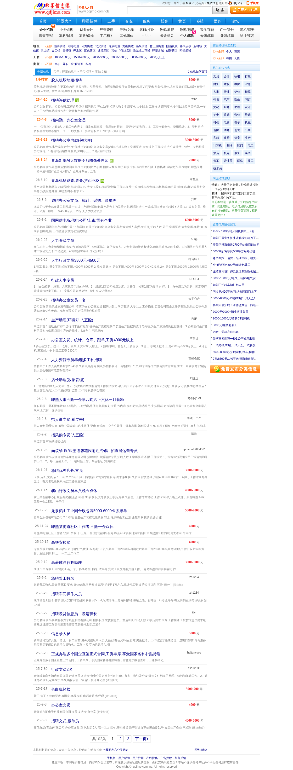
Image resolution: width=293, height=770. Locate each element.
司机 (216, 122)
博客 (164, 21)
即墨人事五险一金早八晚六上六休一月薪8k (87, 400)
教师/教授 (167, 30)
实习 (88, 64)
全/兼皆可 (77, 64)
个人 (229, 51)
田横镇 (66, 50)
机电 (227, 153)
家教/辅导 (66, 36)
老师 (216, 130)
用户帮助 (124, 758)
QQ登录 (238, 3)
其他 (114, 50)
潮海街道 (73, 46)
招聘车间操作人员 (66, 594)
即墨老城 (185, 50)
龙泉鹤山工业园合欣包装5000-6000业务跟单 (89, 511)
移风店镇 (185, 46)
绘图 (248, 153)
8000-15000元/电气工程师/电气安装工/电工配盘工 (244, 278)
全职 (57, 64)
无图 (237, 58)
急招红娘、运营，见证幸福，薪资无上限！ (240, 258)
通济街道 (60, 46)
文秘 (216, 107)
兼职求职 (227, 36)
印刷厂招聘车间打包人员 (228, 285)
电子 (237, 122)
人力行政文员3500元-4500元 (75, 260)
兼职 (65, 64)
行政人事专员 (62, 280)
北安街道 (101, 46)
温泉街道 (141, 46)
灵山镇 (45, 50)
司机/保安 (247, 30)
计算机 (217, 145)
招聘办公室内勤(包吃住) (71, 140)
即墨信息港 (69, 71)
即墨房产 (64, 21)
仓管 (237, 130)
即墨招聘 (89, 21)
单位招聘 (85, 71)
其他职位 (126, 36)
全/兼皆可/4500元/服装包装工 (231, 264)
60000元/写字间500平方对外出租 (234, 251)
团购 (217, 21)
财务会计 (86, 30)
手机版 (254, 3)
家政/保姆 (86, 36)
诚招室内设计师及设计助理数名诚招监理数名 (241, 271)
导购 (248, 114)
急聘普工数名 (62, 578)
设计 (248, 107)
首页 (43, 21)
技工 (251, 160)
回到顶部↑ (200, 750)
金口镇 (56, 50)
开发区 (77, 50)
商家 (237, 51)
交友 (129, 21)
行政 (248, 76)
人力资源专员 (62, 240)
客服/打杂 (147, 30)
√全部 (48, 46)
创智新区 (171, 50)
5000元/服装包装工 (225, 325)
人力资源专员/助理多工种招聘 (76, 360)
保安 (237, 137)
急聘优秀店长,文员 (67, 471)
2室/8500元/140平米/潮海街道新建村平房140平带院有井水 (250, 358)
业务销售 (66, 30)
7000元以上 (157, 57)
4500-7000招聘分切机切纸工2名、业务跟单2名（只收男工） (251, 231)
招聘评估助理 (62, 100)
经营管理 (106, 30)
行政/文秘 (126, 30)
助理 (237, 107)
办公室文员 (60, 705)
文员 (216, 76)
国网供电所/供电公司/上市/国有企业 (81, 220)
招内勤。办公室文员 (68, 120)
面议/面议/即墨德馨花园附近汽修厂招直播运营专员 (94, 451)
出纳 (248, 130)
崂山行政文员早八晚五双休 (74, 491)
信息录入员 (60, 634)
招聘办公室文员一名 (68, 300)
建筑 (227, 84)
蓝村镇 (197, 46)
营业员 (228, 160)
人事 (216, 91)
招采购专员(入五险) (68, 435)
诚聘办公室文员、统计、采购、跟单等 (83, 200)
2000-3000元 (101, 57)
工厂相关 (106, 36)
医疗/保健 (207, 30)
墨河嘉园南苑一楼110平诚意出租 (234, 338)
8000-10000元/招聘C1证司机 (231, 318)
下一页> (142, 739)
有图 (229, 58)
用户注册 (138, 758)
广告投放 (166, 758)
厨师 (227, 107)
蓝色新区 (90, 50)
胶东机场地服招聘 (66, 80)
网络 (240, 160)
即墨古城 (158, 50)
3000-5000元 (120, 57)
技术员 (217, 168)
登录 (189, 3)
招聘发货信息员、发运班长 (74, 614)
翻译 (229, 145)
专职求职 (207, 36)
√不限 (48, 57)
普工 (216, 160)
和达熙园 (125, 50)
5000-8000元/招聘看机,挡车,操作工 (235, 352)
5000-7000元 (139, 57)
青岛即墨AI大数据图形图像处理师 (79, 160)
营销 (237, 114)
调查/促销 (46, 36)
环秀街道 (87, 46)
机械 (248, 122)
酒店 (216, 153)
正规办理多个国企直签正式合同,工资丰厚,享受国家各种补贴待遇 (106, 654)
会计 (227, 76)
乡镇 (200, 21)
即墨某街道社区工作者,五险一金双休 (82, 527)
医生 (237, 99)
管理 (227, 91)
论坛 (235, 21)
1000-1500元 (63, 57)
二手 (111, 21)
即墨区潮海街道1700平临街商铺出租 (236, 244)
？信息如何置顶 (197, 71)
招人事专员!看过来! (67, 419)
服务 (147, 21)
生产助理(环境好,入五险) (72, 320)
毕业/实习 (247, 36)
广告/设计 (227, 30)
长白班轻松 (60, 689)
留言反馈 (180, 758)
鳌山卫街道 (157, 46)
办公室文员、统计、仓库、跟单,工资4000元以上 (92, 340)
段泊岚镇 (172, 46)
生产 (248, 137)
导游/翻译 (187, 30)
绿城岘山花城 (141, 50)
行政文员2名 (62, 669)
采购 (227, 114)
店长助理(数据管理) (68, 380)
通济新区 (103, 50)
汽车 (227, 99)
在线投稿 (152, 758)
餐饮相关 (167, 36)
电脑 (227, 122)
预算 (248, 91)
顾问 (240, 145)
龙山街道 (128, 46)
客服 (216, 137)
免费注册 (212, 3)
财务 (216, 84)
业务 (248, 84)
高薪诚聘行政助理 (66, 563)
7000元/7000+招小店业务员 (230, 311)
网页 (248, 99)
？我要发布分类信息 (116, 750)
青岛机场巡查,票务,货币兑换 (75, 181)
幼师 (227, 130)
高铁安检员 (60, 542)
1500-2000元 (81, 57)
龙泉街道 (114, 46)
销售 (216, 99)
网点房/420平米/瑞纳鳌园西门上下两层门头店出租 (245, 291)
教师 (237, 84)
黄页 (182, 21)
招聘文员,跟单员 (65, 721)
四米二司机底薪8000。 (227, 332)
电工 (251, 145)
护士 (216, 114)
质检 (227, 137)
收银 (237, 76)
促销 (237, 91)
